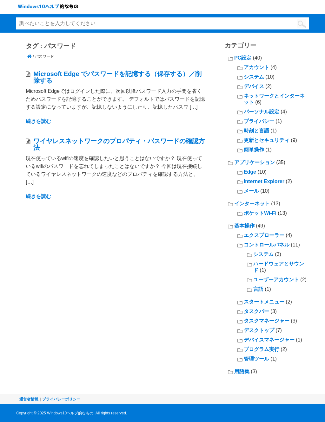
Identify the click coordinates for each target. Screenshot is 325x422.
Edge (250, 172)
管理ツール (256, 358)
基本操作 (244, 225)
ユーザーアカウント (276, 279)
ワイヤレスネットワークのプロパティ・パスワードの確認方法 (119, 144)
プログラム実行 (261, 349)
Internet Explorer (264, 181)
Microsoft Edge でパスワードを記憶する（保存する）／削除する (117, 77)
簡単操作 (254, 149)
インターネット (252, 203)
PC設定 (242, 58)
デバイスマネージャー (269, 339)
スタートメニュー (264, 301)
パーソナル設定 (261, 111)
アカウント (256, 67)
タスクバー (256, 311)
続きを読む (38, 121)
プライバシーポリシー (61, 399)
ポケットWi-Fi (260, 213)
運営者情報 (28, 399)
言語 (258, 289)
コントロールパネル (266, 244)
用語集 (241, 371)
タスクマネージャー (266, 320)
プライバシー (259, 121)
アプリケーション (254, 162)
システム (254, 77)
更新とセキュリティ (266, 140)
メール (251, 191)
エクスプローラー (264, 235)
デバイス (254, 86)
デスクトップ (259, 330)
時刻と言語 (256, 130)
